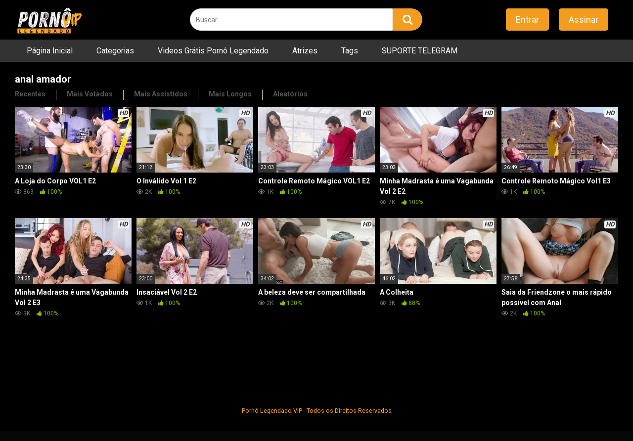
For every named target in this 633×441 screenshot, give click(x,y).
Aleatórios (290, 94)
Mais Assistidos (160, 94)
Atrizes (304, 50)
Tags (349, 50)
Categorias (115, 50)
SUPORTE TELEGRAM (419, 50)
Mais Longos (230, 94)
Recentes (30, 94)
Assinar (583, 19)
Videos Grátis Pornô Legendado (213, 50)
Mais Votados (90, 94)
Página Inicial (50, 50)
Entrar (527, 19)
